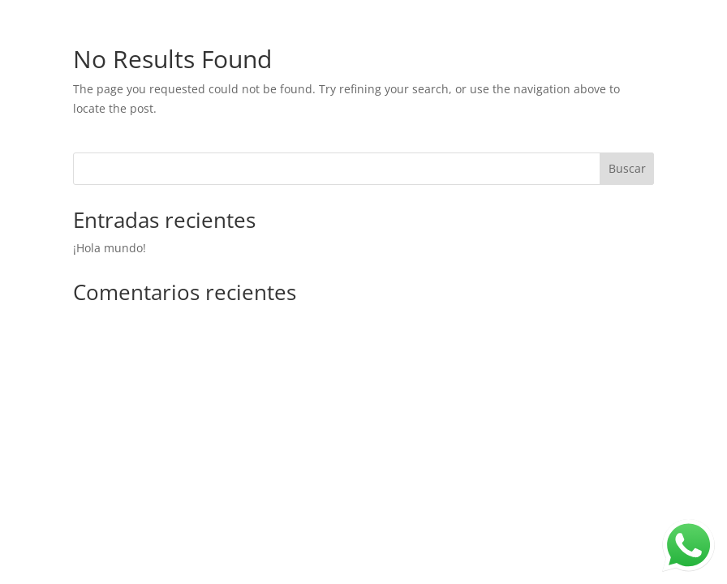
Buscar (627, 168)
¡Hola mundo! (109, 248)
